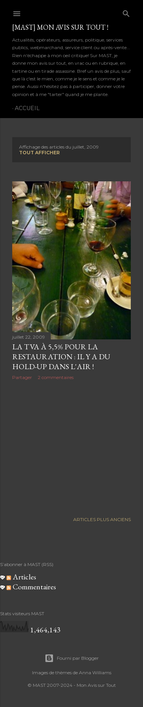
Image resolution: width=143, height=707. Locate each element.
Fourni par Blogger (72, 658)
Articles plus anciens (102, 519)
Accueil (27, 108)
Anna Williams (95, 672)
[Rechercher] (126, 12)
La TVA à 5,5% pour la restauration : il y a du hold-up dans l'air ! (61, 356)
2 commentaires (56, 377)
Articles (21, 577)
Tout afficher (39, 152)
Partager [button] (22, 377)
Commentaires (31, 587)
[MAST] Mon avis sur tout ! (60, 27)
